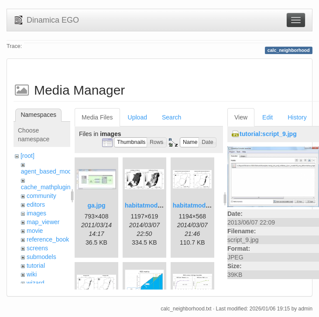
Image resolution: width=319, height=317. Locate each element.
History (297, 117)
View (240, 117)
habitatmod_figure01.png (161, 205)
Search (171, 117)
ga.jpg (96, 205)
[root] (27, 155)
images (36, 213)
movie (35, 230)
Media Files (97, 117)
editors (36, 204)
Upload (137, 117)
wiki (32, 274)
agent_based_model (48, 171)
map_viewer (43, 221)
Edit (267, 117)
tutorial (36, 265)
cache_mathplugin (46, 187)
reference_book (48, 239)
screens (37, 248)
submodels (41, 256)
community (41, 195)
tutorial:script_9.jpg (268, 133)
